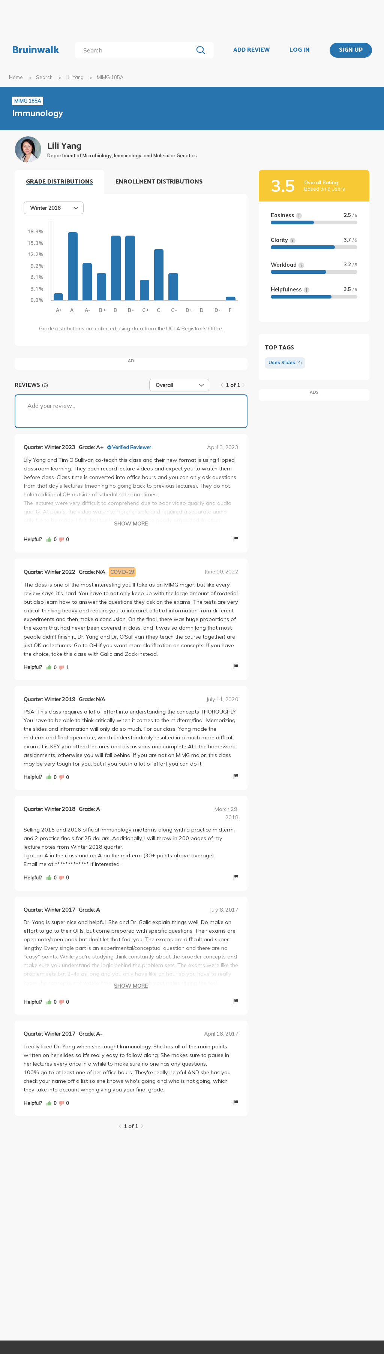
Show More (131, 523)
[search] (135, 50)
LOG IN (300, 50)
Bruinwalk (35, 50)
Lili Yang (75, 77)
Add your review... (51, 405)
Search (44, 77)
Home (16, 77)
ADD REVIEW (251, 50)
